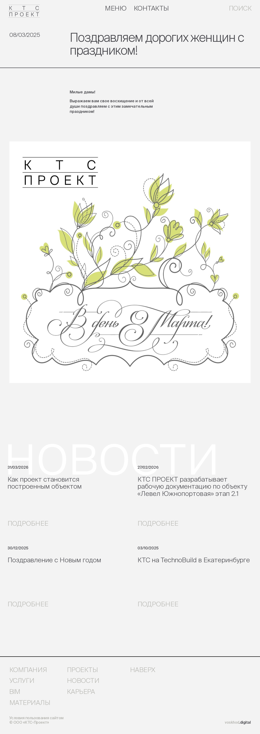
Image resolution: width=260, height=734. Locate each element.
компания (28, 669)
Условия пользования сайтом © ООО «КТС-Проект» (36, 720)
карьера (81, 691)
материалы (29, 702)
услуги (21, 680)
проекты (82, 669)
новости (83, 680)
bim (14, 691)
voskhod (238, 722)
